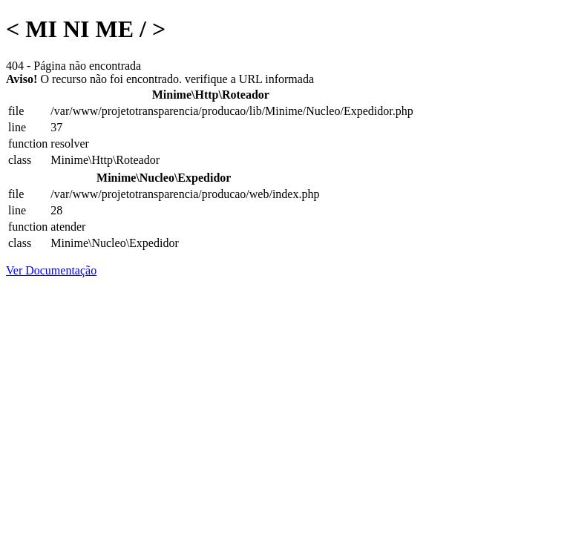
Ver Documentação (51, 270)
